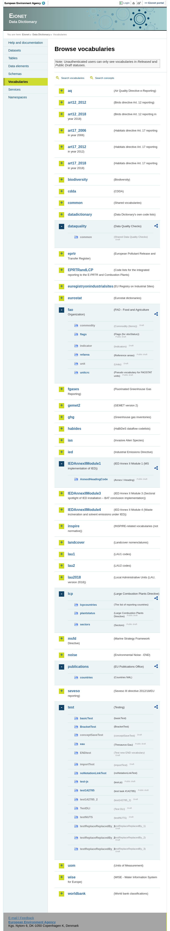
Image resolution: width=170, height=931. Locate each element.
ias (70, 440)
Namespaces (17, 97)
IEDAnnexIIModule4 (84, 510)
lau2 (71, 565)
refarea (84, 354)
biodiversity (78, 179)
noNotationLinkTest (93, 773)
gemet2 (74, 405)
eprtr (72, 253)
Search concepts (104, 78)
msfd (72, 638)
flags (83, 334)
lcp (70, 594)
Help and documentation (25, 42)
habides (74, 428)
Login (126, 3)
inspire (73, 526)
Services (14, 89)
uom (71, 865)
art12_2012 (77, 102)
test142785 (87, 790)
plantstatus (87, 613)
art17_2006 (77, 130)
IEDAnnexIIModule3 (84, 493)
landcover (76, 542)
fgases (73, 389)
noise (72, 655)
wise (71, 877)
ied (70, 452)
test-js (84, 781)
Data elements (18, 66)
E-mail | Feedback (21, 918)
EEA (26, 3)
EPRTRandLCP (80, 270)
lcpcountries (88, 604)
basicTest (86, 718)
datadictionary (80, 214)
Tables (12, 58)
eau (82, 744)
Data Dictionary (41, 34)
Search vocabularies (72, 78)
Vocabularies (18, 82)
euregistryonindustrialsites (90, 286)
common (75, 203)
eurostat (75, 298)
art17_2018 (77, 163)
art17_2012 (77, 147)
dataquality (77, 226)
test (71, 707)
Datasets (14, 50)
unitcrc (84, 372)
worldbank (76, 893)
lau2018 (74, 577)
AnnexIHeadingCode (94, 479)
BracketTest (88, 726)
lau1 (71, 554)
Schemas (14, 74)
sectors (85, 624)
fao (70, 310)
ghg (71, 417)
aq (70, 91)
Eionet (25, 34)
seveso (74, 691)
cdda (72, 191)
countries (86, 677)
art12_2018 (77, 114)
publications (78, 666)
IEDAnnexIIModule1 (84, 463)
